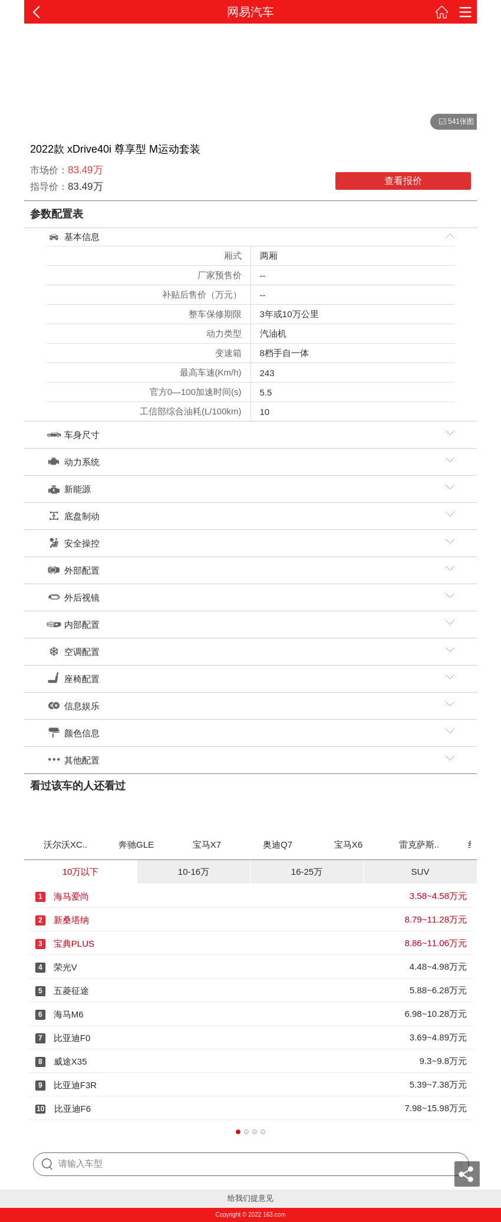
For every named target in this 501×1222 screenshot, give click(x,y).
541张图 (452, 122)
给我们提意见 (250, 1198)
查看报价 (403, 181)
